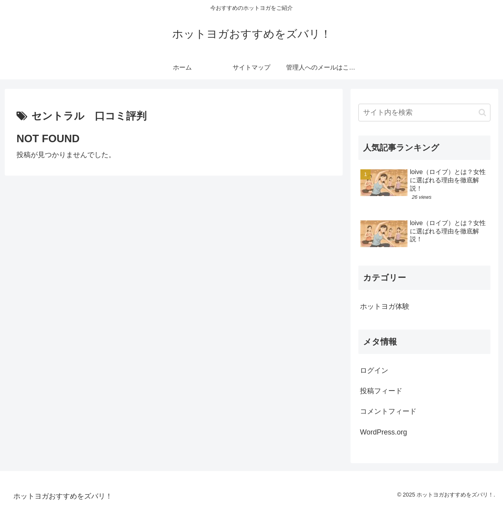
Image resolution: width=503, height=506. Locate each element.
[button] (482, 112)
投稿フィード (381, 391)
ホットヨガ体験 (384, 306)
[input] (424, 112)
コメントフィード (388, 411)
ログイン (374, 370)
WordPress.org (383, 432)
